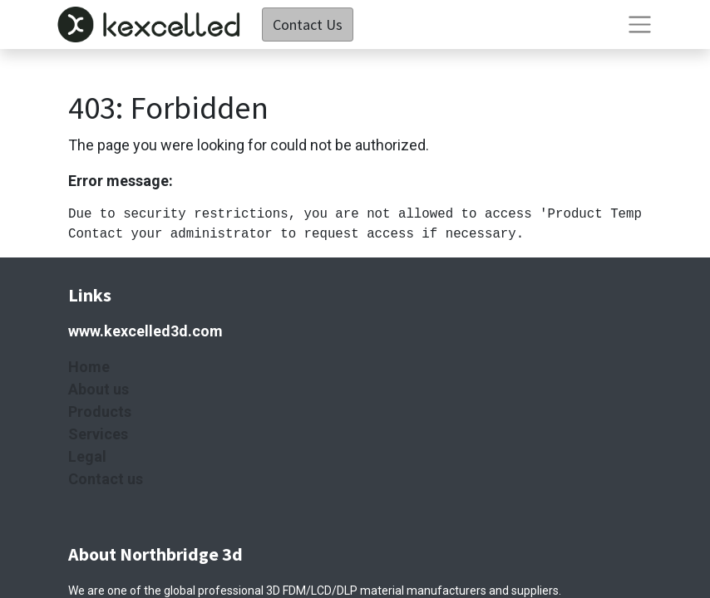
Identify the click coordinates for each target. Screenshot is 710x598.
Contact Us (308, 24)
